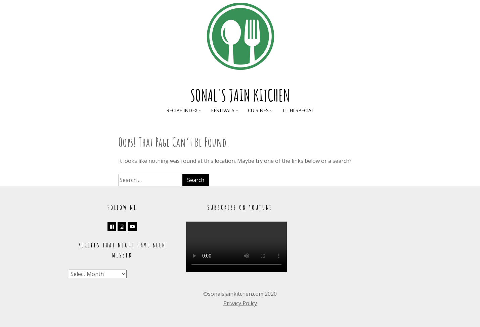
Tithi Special (298, 110)
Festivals (222, 110)
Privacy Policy (240, 303)
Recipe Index (182, 110)
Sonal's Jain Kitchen (240, 95)
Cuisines (258, 110)
